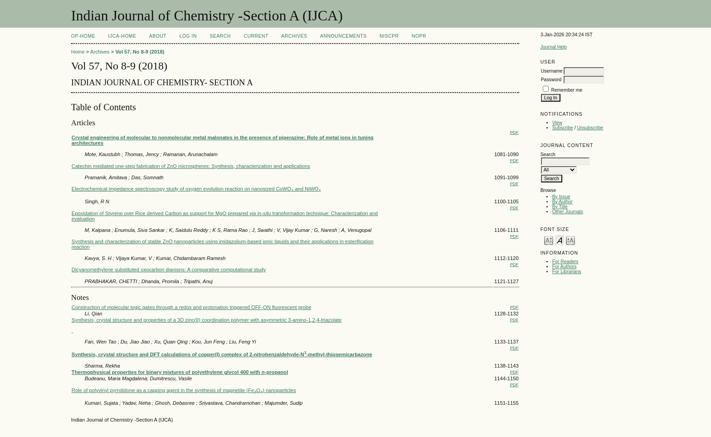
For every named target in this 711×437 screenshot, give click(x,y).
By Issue (561, 196)
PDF (514, 132)
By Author (562, 201)
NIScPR (389, 36)
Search (220, 36)
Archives (294, 36)
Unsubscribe (590, 127)
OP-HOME (83, 36)
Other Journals (567, 211)
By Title (560, 206)
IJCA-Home (122, 36)
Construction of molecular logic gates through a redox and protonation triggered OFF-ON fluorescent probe (192, 307)
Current (255, 36)
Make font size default (559, 240)
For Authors (564, 266)
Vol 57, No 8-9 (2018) (139, 51)
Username (552, 71)
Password (551, 79)
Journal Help (554, 46)
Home (78, 51)
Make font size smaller (548, 240)
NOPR (419, 36)
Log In (188, 36)
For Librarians (566, 271)
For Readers (565, 261)
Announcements (343, 36)
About (157, 36)
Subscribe (562, 127)
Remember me (567, 90)
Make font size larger (570, 240)
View (557, 122)
